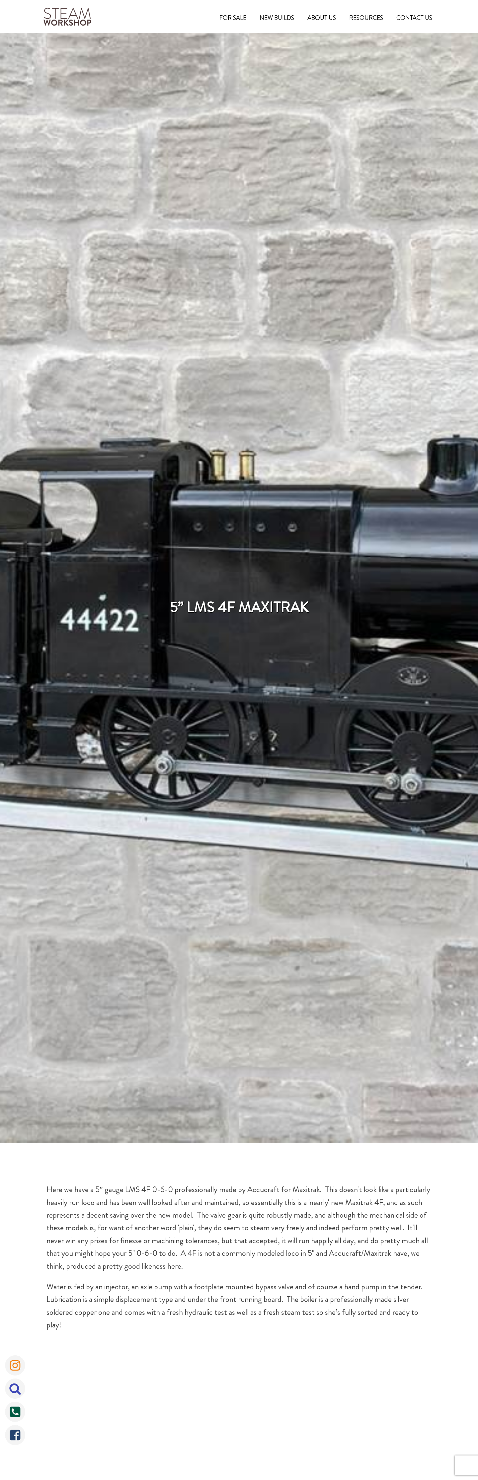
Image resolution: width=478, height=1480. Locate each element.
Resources (366, 18)
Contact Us (414, 18)
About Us (321, 18)
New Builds (277, 18)
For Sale (232, 18)
